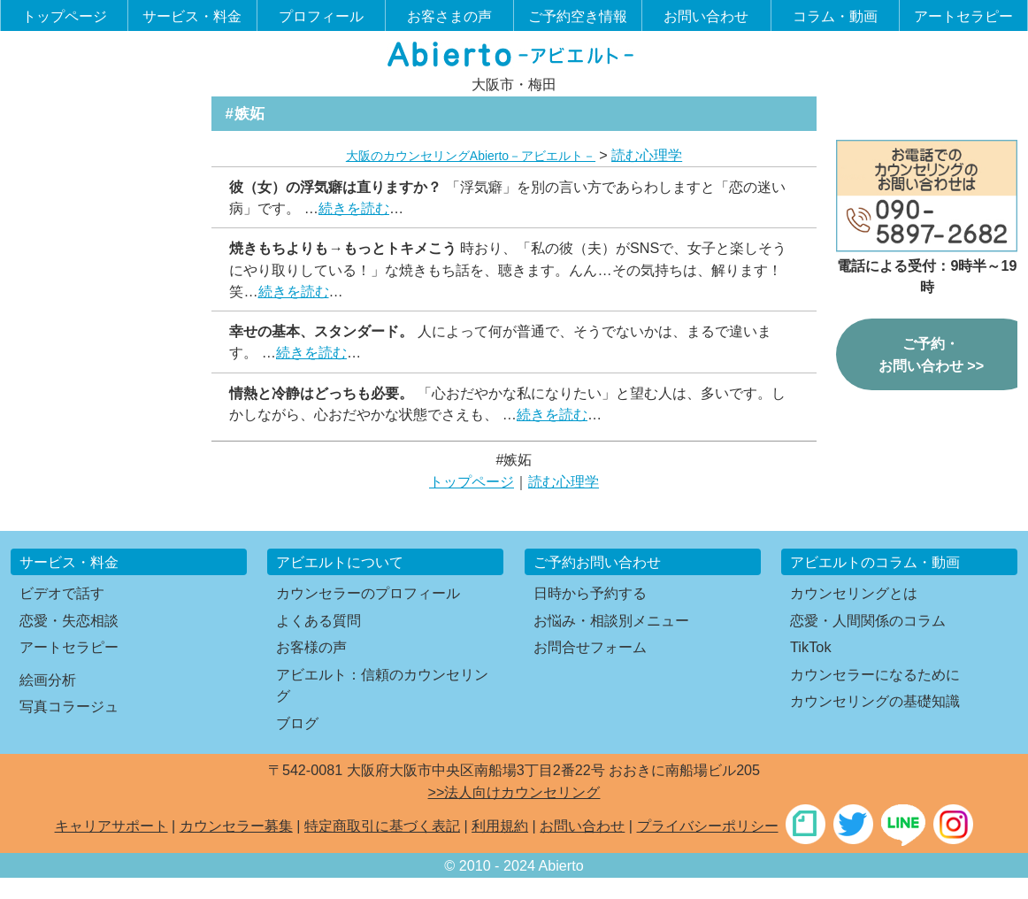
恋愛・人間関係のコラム (868, 620)
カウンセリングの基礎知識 (875, 701)
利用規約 (500, 826)
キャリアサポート (111, 826)
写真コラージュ (69, 706)
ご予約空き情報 (577, 16)
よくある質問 (318, 620)
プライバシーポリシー (708, 826)
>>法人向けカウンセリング (514, 792)
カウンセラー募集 (236, 826)
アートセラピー (963, 16)
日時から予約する (590, 593)
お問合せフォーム (590, 647)
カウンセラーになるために (875, 674)
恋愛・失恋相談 (69, 620)
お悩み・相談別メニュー (611, 620)
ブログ (297, 723)
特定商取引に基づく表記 (382, 826)
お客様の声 (311, 647)
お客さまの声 (449, 16)
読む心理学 (646, 155)
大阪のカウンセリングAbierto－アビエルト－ (470, 156)
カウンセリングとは (853, 593)
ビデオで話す (61, 593)
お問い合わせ (706, 16)
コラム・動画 (835, 16)
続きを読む (353, 208)
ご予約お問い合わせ (597, 562)
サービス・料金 (192, 16)
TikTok (811, 647)
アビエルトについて (339, 562)
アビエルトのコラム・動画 (875, 562)
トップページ (64, 16)
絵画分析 (47, 680)
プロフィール (321, 16)
